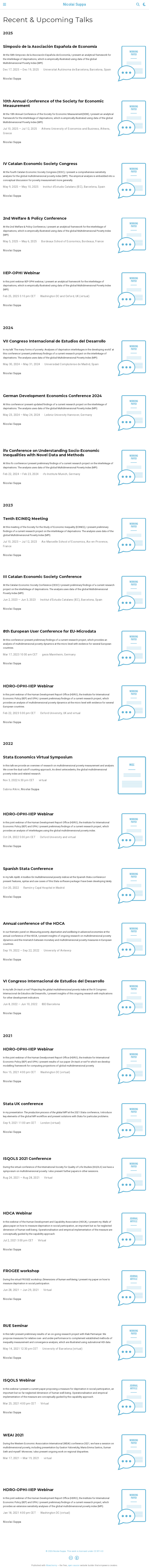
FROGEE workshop (21, 1271)
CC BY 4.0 (98, 1551)
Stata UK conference (23, 1103)
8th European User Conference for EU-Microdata (49, 631)
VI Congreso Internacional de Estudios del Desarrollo (53, 981)
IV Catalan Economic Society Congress (40, 163)
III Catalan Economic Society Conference (42, 576)
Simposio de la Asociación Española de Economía (50, 46)
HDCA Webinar (17, 1213)
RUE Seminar (15, 1325)
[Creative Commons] (74, 1558)
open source (74, 1565)
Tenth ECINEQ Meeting (25, 518)
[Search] (138, 4)
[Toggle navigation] (4, 4)
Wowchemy (51, 1565)
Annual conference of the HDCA (34, 923)
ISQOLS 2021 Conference (27, 1158)
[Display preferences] (144, 4)
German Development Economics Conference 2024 (52, 395)
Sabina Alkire (11, 789)
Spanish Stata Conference (28, 868)
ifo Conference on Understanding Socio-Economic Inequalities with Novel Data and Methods (51, 452)
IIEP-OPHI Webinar (21, 273)
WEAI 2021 (13, 1435)
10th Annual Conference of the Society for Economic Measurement (53, 103)
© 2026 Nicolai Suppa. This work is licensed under (70, 1551)
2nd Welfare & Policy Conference (35, 218)
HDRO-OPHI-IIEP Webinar (28, 686)
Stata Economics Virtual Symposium (37, 757)
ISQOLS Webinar (19, 1380)
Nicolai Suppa (74, 4)
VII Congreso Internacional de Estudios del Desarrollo (54, 341)
